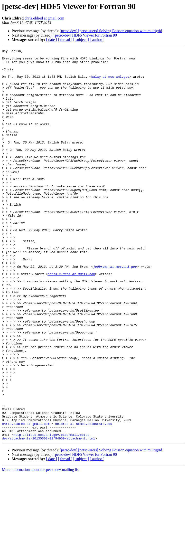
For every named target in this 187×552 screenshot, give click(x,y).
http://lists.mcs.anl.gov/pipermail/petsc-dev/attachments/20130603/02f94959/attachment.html (48, 514)
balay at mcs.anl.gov (110, 82)
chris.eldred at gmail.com (44, 18)
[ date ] (51, 40)
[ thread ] (65, 40)
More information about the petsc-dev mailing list (41, 548)
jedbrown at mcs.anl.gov (115, 310)
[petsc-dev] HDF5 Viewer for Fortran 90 (85, 35)
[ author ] (97, 40)
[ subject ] (81, 40)
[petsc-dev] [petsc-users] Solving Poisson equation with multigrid (111, 31)
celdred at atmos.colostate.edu (83, 499)
